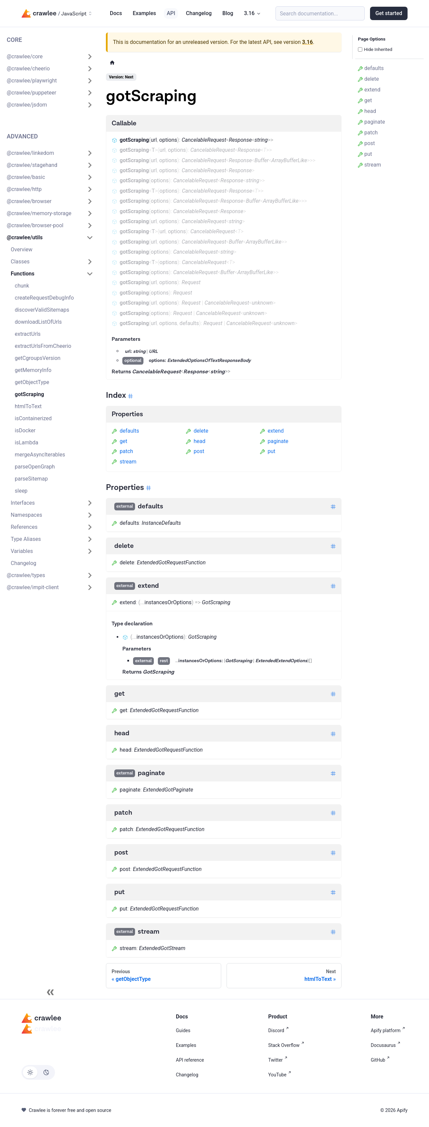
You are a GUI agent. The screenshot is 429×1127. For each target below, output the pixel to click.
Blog (228, 13)
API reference (190, 1060)
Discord (279, 1030)
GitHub (381, 1060)
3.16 (307, 42)
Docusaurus (387, 1045)
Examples (144, 13)
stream (124, 461)
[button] (50, 56)
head (195, 441)
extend (272, 431)
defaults (125, 431)
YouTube (280, 1074)
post (195, 451)
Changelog (199, 13)
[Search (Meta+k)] (320, 13)
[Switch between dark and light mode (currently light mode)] (38, 1072)
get (119, 441)
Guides (183, 1030)
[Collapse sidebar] (50, 992)
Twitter (279, 1060)
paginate (274, 441)
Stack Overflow (287, 1045)
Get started (388, 13)
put (267, 451)
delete (197, 431)
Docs (116, 13)
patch (122, 451)
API (171, 13)
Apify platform (389, 1030)
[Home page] (112, 62)
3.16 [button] (249, 13)
